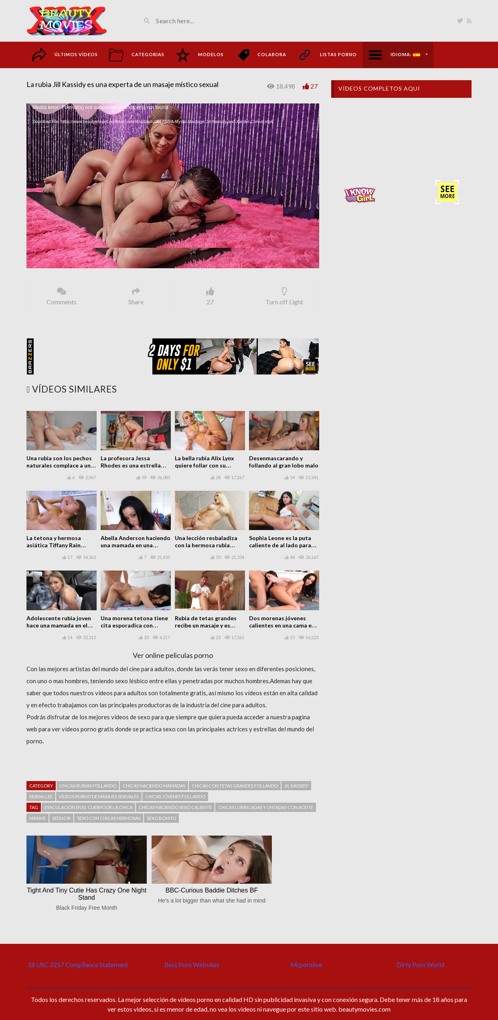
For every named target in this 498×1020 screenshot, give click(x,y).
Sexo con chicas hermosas (108, 818)
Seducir (61, 818)
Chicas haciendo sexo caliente (175, 807)
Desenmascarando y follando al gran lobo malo (283, 462)
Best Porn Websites (191, 964)
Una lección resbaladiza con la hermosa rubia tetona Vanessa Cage (206, 545)
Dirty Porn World (420, 964)
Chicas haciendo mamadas (154, 785)
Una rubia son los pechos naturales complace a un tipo (59, 465)
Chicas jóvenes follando (175, 796)
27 (314, 86)
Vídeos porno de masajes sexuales (99, 796)
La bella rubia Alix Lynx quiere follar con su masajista (204, 465)
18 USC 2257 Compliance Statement (78, 964)
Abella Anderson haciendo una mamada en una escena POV (135, 545)
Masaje (37, 818)
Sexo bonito (161, 818)
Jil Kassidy (296, 785)
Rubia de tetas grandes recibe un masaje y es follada (206, 625)
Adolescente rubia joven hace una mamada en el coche (58, 625)
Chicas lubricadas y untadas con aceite (265, 807)
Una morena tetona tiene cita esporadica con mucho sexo (134, 625)
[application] (172, 185)
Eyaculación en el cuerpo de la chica (88, 807)
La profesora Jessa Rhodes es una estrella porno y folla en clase (131, 465)
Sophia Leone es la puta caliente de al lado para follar (280, 545)
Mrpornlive (306, 964)
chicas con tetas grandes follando (235, 785)
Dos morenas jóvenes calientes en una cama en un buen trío (282, 625)
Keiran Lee (41, 796)
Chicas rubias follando (87, 785)
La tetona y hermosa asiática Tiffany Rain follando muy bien (53, 545)
